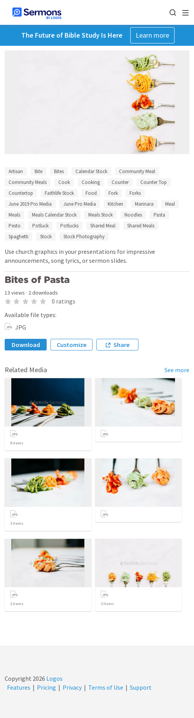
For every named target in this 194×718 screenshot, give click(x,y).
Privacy (72, 687)
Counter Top (153, 182)
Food (91, 193)
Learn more (152, 35)
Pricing (46, 687)
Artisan (16, 171)
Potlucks (69, 225)
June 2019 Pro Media (30, 204)
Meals (14, 215)
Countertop (21, 193)
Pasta (159, 215)
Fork (113, 193)
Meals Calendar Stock (54, 215)
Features (18, 687)
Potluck (40, 225)
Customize (71, 345)
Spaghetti (18, 236)
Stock (46, 236)
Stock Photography (84, 236)
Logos (54, 678)
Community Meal (137, 171)
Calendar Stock (91, 171)
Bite (38, 171)
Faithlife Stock (59, 193)
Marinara (144, 204)
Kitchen (115, 204)
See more (176, 370)
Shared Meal (102, 225)
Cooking (91, 182)
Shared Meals (140, 225)
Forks (135, 193)
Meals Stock (100, 215)
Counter (120, 182)
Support (141, 687)
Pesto (15, 225)
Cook (64, 182)
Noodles (133, 215)
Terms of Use (105, 687)
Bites (59, 171)
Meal (170, 204)
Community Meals (28, 182)
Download (26, 345)
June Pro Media (79, 204)
